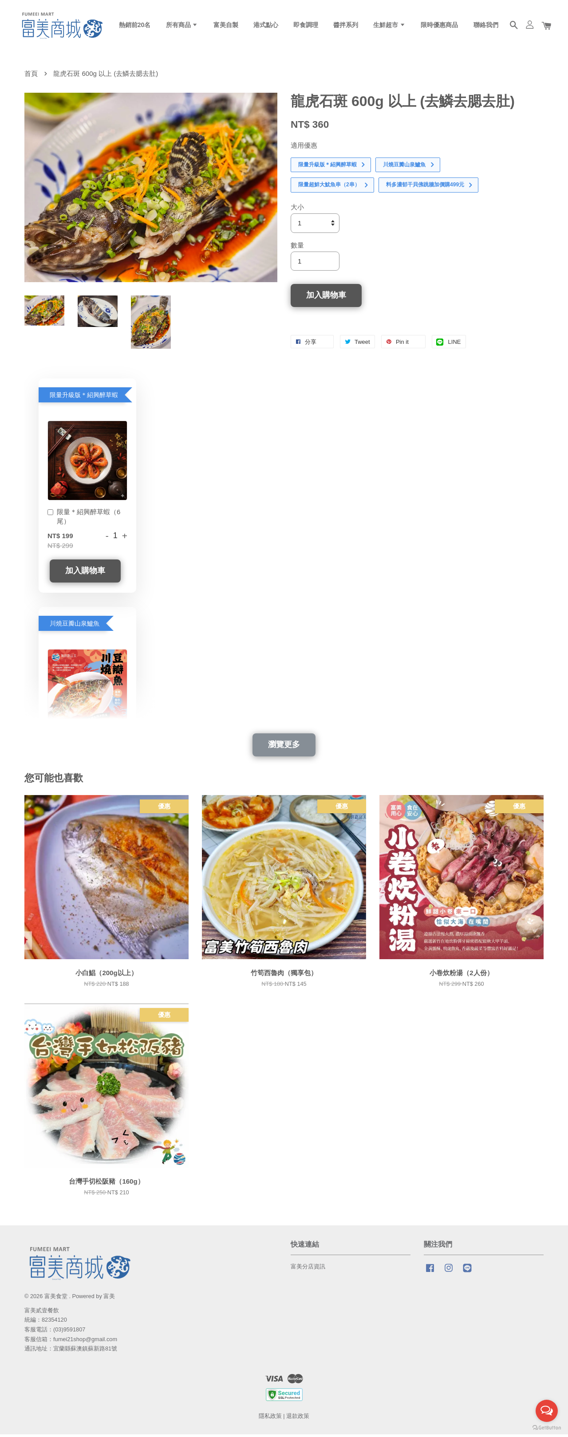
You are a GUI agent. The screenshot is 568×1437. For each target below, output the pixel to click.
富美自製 (225, 26)
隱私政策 (270, 1418)
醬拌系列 (345, 26)
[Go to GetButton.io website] (546, 1428)
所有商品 (182, 26)
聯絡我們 (485, 26)
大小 (297, 209)
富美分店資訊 (308, 1269)
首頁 (31, 76)
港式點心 (265, 26)
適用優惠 (304, 148)
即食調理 (305, 26)
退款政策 (297, 1418)
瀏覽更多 (284, 747)
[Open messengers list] (547, 1411)
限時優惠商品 (439, 26)
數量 (297, 248)
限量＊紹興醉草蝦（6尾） (83, 519)
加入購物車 (85, 573)
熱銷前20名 (135, 26)
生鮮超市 (389, 26)
